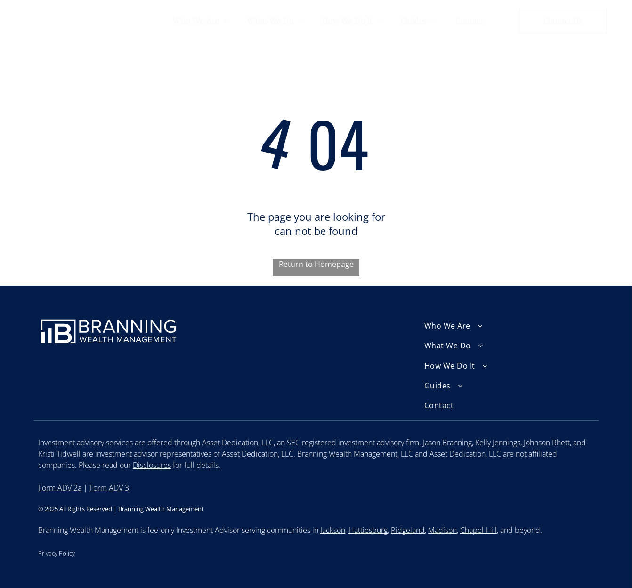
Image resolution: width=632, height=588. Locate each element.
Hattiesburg (368, 530)
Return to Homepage (316, 264)
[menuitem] (200, 20)
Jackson (332, 530)
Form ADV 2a (59, 488)
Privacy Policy (56, 553)
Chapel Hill (478, 530)
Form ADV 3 (109, 488)
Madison (442, 530)
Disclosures (152, 465)
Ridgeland (408, 530)
